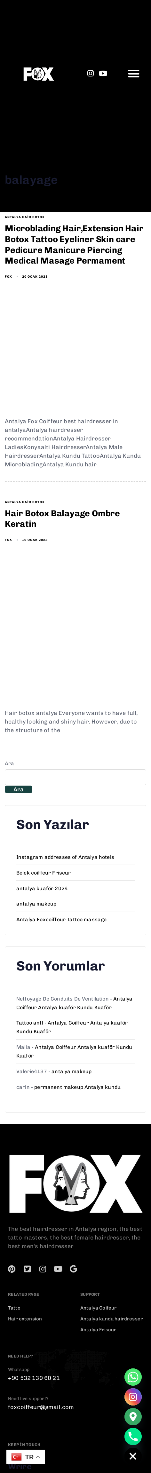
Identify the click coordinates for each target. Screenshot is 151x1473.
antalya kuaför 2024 (42, 888)
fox (8, 277)
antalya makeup (36, 904)
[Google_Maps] (133, 1416)
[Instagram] (133, 1397)
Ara (9, 763)
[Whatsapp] (133, 1377)
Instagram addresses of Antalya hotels (65, 857)
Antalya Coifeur (98, 1308)
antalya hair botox (25, 217)
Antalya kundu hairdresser (111, 1319)
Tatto (14, 1308)
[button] (133, 73)
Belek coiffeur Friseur (43, 873)
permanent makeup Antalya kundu (77, 1087)
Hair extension (25, 1319)
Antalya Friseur (98, 1330)
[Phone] (133, 1436)
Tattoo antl (29, 1023)
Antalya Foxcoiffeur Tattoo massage (61, 919)
